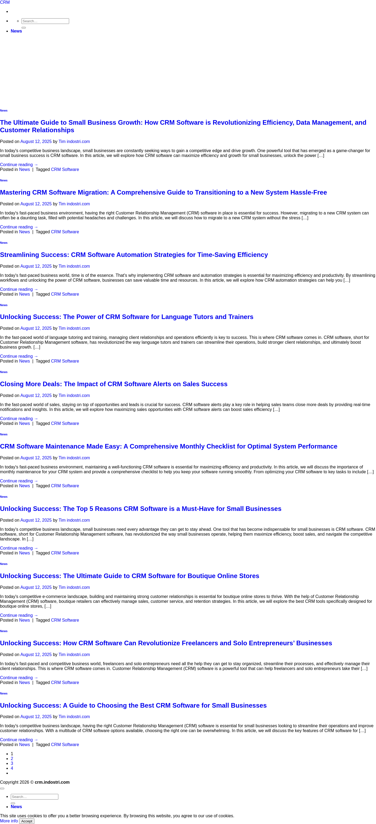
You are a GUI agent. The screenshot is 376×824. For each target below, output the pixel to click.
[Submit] (24, 27)
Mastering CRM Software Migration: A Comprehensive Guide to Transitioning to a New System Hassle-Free (163, 192)
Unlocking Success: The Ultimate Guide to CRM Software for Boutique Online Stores (129, 575)
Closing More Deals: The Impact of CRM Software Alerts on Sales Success (114, 384)
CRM (5, 2)
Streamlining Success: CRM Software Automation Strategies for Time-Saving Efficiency (134, 254)
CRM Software (65, 169)
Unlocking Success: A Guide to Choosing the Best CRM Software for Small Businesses (133, 705)
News (16, 31)
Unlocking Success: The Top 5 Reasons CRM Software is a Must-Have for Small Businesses (141, 508)
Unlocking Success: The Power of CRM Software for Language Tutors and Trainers (126, 316)
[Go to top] (2, 788)
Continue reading (19, 164)
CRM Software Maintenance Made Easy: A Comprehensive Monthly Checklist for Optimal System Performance (169, 446)
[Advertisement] (188, 64)
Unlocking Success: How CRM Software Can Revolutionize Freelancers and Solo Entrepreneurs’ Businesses (166, 643)
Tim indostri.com (74, 141)
